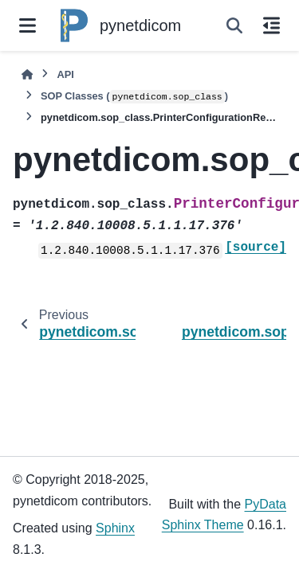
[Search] (234, 25)
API (65, 74)
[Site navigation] (27, 25)
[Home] (27, 74)
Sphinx (115, 528)
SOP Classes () (134, 96)
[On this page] (271, 25)
